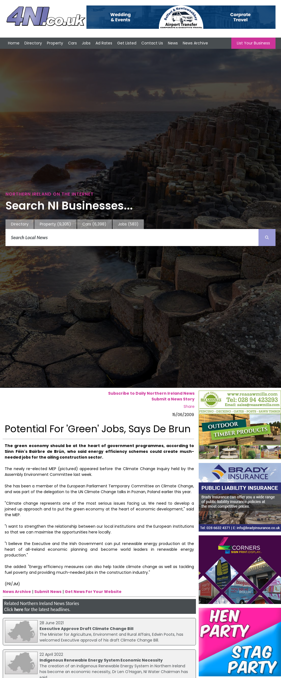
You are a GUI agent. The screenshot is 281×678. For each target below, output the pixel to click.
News (173, 43)
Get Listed (126, 43)
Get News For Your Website (93, 591)
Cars (72, 43)
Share (189, 406)
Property (55, 43)
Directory (33, 43)
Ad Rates (103, 43)
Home (13, 43)
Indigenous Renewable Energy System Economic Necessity (101, 660)
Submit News (47, 591)
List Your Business (253, 43)
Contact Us (152, 43)
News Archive (195, 43)
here (18, 609)
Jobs (86, 43)
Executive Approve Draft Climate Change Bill (86, 628)
